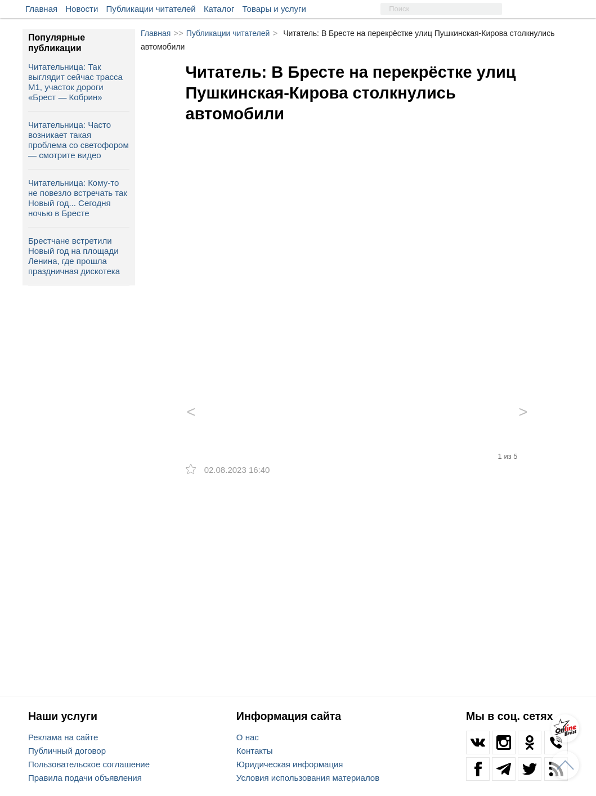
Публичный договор (67, 750)
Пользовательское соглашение (89, 764)
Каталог (219, 9)
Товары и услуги (274, 9)
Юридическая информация (289, 764)
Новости (81, 9)
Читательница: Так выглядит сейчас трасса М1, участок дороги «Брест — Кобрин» (75, 82)
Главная (41, 9)
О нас (247, 737)
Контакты (254, 750)
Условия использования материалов (307, 777)
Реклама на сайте (63, 737)
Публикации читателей (151, 9)
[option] (357, 250)
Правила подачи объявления (85, 777)
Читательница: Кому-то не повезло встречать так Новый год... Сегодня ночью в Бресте (77, 198)
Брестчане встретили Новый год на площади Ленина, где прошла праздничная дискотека (74, 256)
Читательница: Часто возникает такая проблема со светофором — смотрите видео (78, 140)
